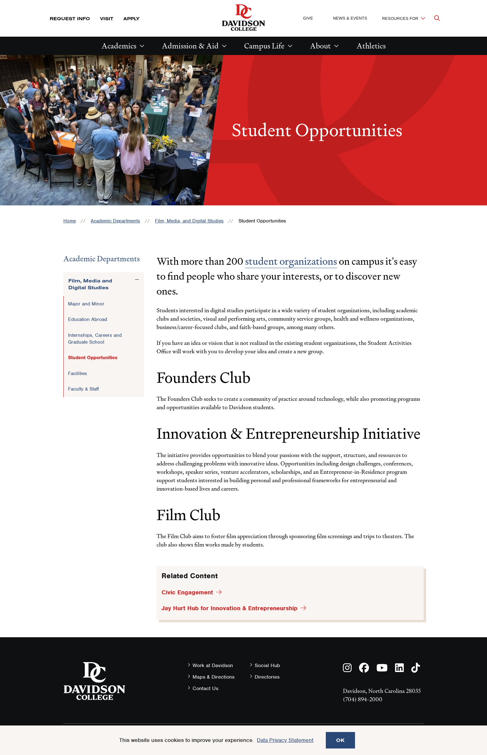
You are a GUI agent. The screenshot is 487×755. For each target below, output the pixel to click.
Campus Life (264, 46)
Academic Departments (115, 221)
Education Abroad (87, 319)
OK (340, 740)
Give (308, 18)
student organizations (291, 261)
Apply (131, 18)
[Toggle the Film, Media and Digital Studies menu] (137, 279)
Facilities (77, 373)
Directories (267, 677)
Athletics (371, 46)
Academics (119, 46)
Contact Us (205, 688)
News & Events (350, 18)
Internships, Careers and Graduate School (95, 338)
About (320, 46)
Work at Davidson (213, 665)
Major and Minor (86, 304)
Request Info (70, 18)
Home (69, 221)
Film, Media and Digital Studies (90, 284)
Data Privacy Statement (285, 740)
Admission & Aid (190, 46)
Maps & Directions (213, 677)
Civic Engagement (187, 592)
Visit (106, 18)
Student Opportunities (92, 358)
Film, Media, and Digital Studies (189, 221)
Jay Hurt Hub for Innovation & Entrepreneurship (230, 608)
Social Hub (267, 665)
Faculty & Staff (83, 389)
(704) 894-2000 (362, 699)
